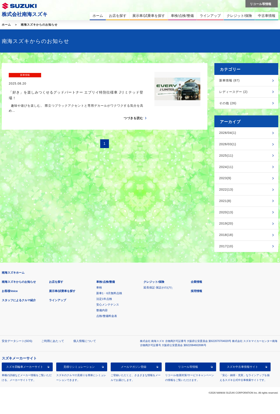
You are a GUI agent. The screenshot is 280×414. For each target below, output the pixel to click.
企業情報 (196, 281)
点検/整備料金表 (106, 316)
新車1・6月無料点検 (109, 293)
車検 (99, 287)
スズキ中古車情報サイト (242, 366)
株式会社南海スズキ (25, 14)
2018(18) (226, 235)
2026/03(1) (227, 144)
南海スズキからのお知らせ (39, 24)
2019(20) (226, 223)
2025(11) (226, 155)
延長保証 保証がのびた (158, 287)
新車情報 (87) (229, 80)
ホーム (6, 24)
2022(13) (226, 189)
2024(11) (226, 167)
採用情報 (196, 291)
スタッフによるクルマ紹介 (19, 300)
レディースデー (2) (233, 92)
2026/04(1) (227, 132)
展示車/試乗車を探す (62, 291)
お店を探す (56, 281)
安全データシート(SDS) (17, 341)
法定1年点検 (104, 299)
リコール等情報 (188, 366)
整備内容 (102, 310)
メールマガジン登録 (133, 366)
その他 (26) (227, 103)
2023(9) (225, 178)
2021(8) (225, 201)
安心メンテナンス (107, 304)
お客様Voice (10, 291)
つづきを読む (133, 109)
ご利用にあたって (52, 341)
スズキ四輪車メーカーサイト (24, 366)
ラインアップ (57, 300)
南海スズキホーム (13, 272)
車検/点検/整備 (105, 281)
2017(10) (226, 246)
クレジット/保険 (154, 281)
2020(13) (226, 212)
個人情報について (84, 341)
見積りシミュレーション (79, 366)
